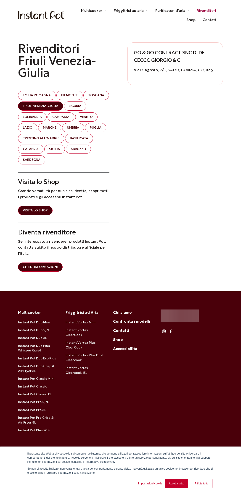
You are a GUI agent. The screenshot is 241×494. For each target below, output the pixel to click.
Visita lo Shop (35, 210)
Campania (60, 117)
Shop (191, 19)
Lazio (27, 127)
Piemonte (69, 95)
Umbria (73, 127)
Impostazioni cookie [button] (150, 483)
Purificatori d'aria (172, 10)
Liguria (75, 106)
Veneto (86, 117)
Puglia (95, 127)
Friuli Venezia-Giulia (40, 106)
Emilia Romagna (37, 95)
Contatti (210, 19)
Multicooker (94, 10)
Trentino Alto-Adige (41, 138)
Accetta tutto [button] (176, 483)
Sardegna (31, 160)
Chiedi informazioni (40, 267)
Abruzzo (78, 149)
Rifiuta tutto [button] (202, 483)
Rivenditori (206, 10)
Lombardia (32, 117)
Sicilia (54, 149)
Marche (49, 127)
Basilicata (79, 138)
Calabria (31, 149)
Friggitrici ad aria (131, 10)
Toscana (96, 95)
